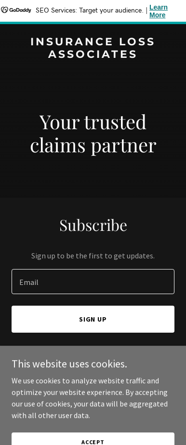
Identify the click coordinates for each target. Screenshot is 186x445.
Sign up (93, 319)
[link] (93, 55)
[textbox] (93, 281)
